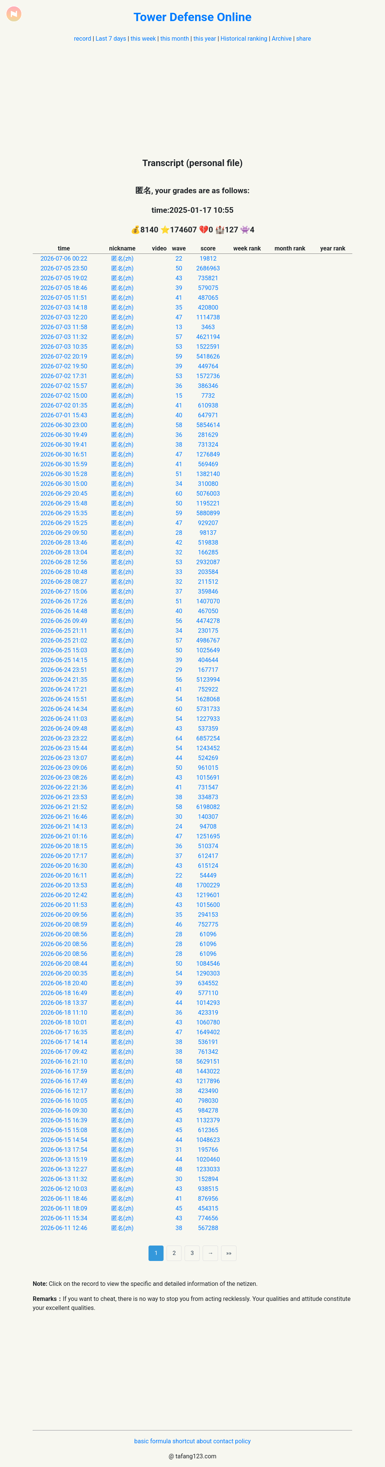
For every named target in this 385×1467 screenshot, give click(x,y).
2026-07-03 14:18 (64, 307)
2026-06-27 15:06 (64, 591)
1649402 (208, 1032)
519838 (208, 542)
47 (179, 317)
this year (204, 38)
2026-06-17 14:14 (64, 1042)
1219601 (208, 895)
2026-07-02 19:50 (64, 366)
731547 (208, 787)
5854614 (208, 425)
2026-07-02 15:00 (64, 395)
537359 (208, 728)
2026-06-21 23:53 (64, 797)
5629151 (208, 1061)
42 (179, 542)
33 (179, 572)
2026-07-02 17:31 (64, 376)
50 (179, 268)
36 (179, 385)
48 (179, 885)
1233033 (208, 1169)
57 (179, 336)
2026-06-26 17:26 (64, 601)
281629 (208, 434)
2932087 (208, 562)
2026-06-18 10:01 (64, 1022)
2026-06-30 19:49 (64, 434)
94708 (208, 826)
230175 (208, 630)
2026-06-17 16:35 (64, 1032)
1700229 (208, 885)
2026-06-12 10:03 (64, 1188)
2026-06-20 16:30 (64, 865)
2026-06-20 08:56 (64, 934)
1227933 (208, 718)
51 (179, 474)
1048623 (208, 1139)
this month (174, 38)
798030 (208, 1100)
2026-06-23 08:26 (64, 777)
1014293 (208, 1002)
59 (179, 356)
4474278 (208, 620)
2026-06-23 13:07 (64, 758)
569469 (208, 464)
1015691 (208, 777)
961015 (208, 767)
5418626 (208, 356)
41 (179, 297)
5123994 (208, 679)
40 (179, 415)
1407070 (208, 601)
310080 (208, 483)
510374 (208, 846)
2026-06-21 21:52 (64, 807)
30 (179, 816)
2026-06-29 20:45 (64, 493)
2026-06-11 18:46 (64, 1198)
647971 (208, 415)
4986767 (208, 640)
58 (179, 425)
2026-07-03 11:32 (64, 336)
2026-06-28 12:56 (64, 562)
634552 (208, 983)
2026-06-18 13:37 (64, 1002)
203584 (208, 572)
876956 (208, 1198)
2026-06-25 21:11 (64, 630)
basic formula (152, 1441)
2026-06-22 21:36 (64, 787)
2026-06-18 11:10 (64, 1012)
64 (179, 738)
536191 (208, 1042)
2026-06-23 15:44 (64, 748)
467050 (208, 611)
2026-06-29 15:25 (64, 523)
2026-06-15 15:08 (64, 1130)
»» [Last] (228, 1253)
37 (179, 591)
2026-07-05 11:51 (64, 297)
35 (179, 307)
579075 (208, 288)
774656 (208, 1218)
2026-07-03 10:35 (64, 346)
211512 (208, 581)
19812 (208, 258)
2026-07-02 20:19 (64, 356)
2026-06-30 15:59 (64, 464)
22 (179, 258)
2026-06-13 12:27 (64, 1169)
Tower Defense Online (192, 17)
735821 (208, 278)
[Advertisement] (192, 96)
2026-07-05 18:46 (64, 288)
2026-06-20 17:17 (64, 855)
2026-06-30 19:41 (64, 444)
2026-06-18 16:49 (64, 993)
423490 (208, 1091)
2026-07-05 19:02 (64, 278)
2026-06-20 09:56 (64, 914)
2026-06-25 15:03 (64, 650)
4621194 (208, 336)
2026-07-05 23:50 (64, 268)
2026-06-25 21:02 (64, 640)
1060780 (208, 1022)
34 (179, 483)
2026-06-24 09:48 (64, 728)
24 (179, 826)
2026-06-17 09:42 (64, 1051)
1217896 (208, 1081)
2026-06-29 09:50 (64, 532)
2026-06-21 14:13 (64, 826)
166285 (208, 552)
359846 (208, 591)
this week (143, 38)
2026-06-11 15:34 (64, 1218)
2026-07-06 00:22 (64, 258)
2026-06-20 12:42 (64, 895)
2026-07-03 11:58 (64, 327)
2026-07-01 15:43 (64, 415)
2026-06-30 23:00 (64, 425)
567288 (208, 1228)
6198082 (208, 807)
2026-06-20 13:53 (64, 885)
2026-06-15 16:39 (64, 1120)
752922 (208, 689)
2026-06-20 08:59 (64, 924)
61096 (208, 934)
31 (179, 1149)
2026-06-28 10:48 (64, 572)
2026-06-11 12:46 (64, 1228)
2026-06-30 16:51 (64, 454)
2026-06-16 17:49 (64, 1081)
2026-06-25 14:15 (64, 660)
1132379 (208, 1120)
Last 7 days (110, 38)
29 (179, 669)
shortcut (184, 1441)
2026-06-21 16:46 (64, 816)
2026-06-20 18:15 (64, 846)
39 (179, 288)
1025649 (208, 650)
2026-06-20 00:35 (64, 973)
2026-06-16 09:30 (64, 1110)
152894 (208, 1179)
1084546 (208, 963)
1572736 (208, 376)
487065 (208, 297)
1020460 (208, 1159)
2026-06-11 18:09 (64, 1208)
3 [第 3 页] (192, 1253)
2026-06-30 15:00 (64, 483)
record (82, 38)
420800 (208, 307)
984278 (208, 1110)
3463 (208, 327)
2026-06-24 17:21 (64, 689)
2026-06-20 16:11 (64, 875)
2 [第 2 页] (174, 1253)
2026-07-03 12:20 (64, 317)
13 (179, 327)
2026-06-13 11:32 (64, 1179)
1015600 (208, 904)
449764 (208, 366)
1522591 (208, 346)
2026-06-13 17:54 (64, 1149)
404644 (208, 660)
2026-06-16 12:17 (64, 1091)
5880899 (208, 513)
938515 (208, 1188)
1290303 (208, 973)
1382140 (208, 474)
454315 (208, 1208)
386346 (208, 385)
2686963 (208, 268)
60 (179, 493)
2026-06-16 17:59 (64, 1071)
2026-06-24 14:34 (64, 709)
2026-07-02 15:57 (64, 385)
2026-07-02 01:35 (64, 405)
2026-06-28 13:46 (64, 542)
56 (179, 620)
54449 (208, 875)
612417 (208, 855)
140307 (208, 816)
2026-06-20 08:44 (64, 963)
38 (179, 444)
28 (179, 532)
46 (179, 924)
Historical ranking (244, 38)
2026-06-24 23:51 (64, 669)
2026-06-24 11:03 (64, 718)
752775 (208, 924)
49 (179, 993)
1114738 (208, 317)
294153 (208, 914)
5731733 (208, 709)
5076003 (208, 493)
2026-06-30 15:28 (64, 474)
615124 (208, 865)
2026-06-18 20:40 (64, 983)
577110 (208, 993)
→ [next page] (210, 1253)
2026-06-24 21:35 (64, 679)
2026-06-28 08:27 (64, 581)
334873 (208, 797)
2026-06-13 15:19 (64, 1159)
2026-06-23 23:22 (64, 738)
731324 (208, 444)
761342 (208, 1051)
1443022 (208, 1071)
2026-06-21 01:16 (64, 836)
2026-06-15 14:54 (64, 1139)
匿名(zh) (122, 258)
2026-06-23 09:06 (64, 767)
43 (179, 278)
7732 (208, 395)
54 (179, 699)
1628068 (208, 699)
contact (223, 1441)
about (204, 1441)
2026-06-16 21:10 (64, 1061)
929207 (208, 523)
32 (179, 552)
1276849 (208, 454)
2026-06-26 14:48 (64, 611)
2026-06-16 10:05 (64, 1100)
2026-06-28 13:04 (64, 552)
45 (179, 1110)
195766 (208, 1149)
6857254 (208, 738)
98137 (208, 532)
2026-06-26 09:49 (64, 620)
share (303, 38)
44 (179, 758)
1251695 (208, 836)
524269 (208, 758)
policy (243, 1441)
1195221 (208, 503)
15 (179, 395)
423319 (208, 1012)
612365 (208, 1130)
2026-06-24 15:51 (64, 699)
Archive (282, 38)
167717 (208, 669)
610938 (208, 405)
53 (179, 346)
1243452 (208, 748)
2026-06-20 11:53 (64, 904)
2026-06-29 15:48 (64, 503)
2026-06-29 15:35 (64, 513)
